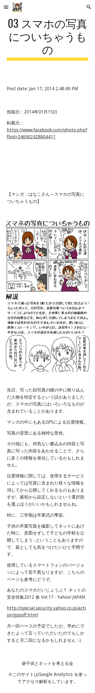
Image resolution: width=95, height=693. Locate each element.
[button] (6, 7)
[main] (47, 38)
